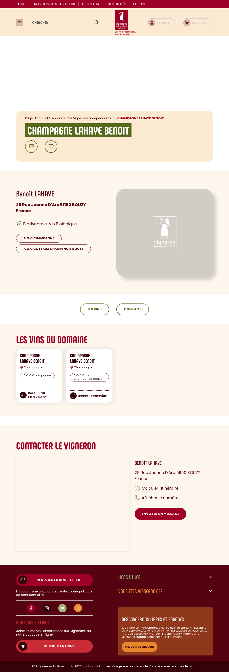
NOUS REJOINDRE (139, 647)
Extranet (140, 4)
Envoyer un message (160, 514)
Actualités (117, 4)
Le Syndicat (91, 4)
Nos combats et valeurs (54, 4)
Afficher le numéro (160, 498)
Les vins (95, 309)
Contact (132, 309)
